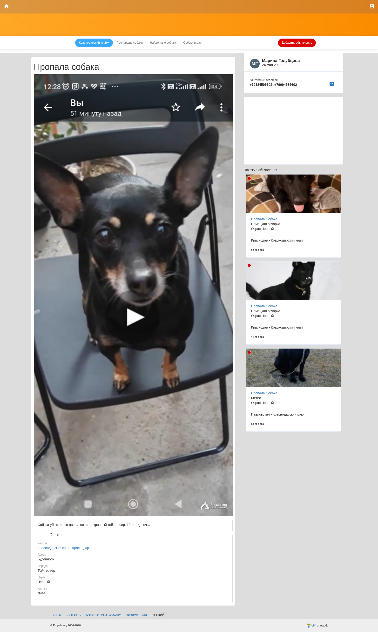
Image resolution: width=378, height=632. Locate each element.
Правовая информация (103, 615)
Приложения (136, 615)
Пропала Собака (264, 219)
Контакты (73, 615)
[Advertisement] (293, 130)
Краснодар (80, 548)
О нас (57, 615)
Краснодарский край (53, 548)
